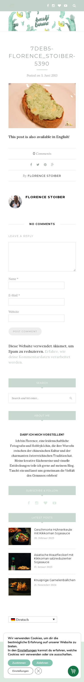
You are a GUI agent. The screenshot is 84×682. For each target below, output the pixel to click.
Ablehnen (42, 663)
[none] (33, 619)
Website (14, 312)
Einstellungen (27, 650)
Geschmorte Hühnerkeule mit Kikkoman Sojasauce (53, 531)
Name (13, 279)
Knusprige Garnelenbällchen (54, 580)
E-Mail (14, 295)
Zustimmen (19, 663)
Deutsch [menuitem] (22, 620)
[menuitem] (33, 619)
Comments (42, 154)
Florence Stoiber (44, 175)
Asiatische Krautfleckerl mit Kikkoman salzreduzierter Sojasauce (53, 558)
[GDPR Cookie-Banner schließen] (38, 671)
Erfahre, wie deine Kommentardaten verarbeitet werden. (39, 356)
